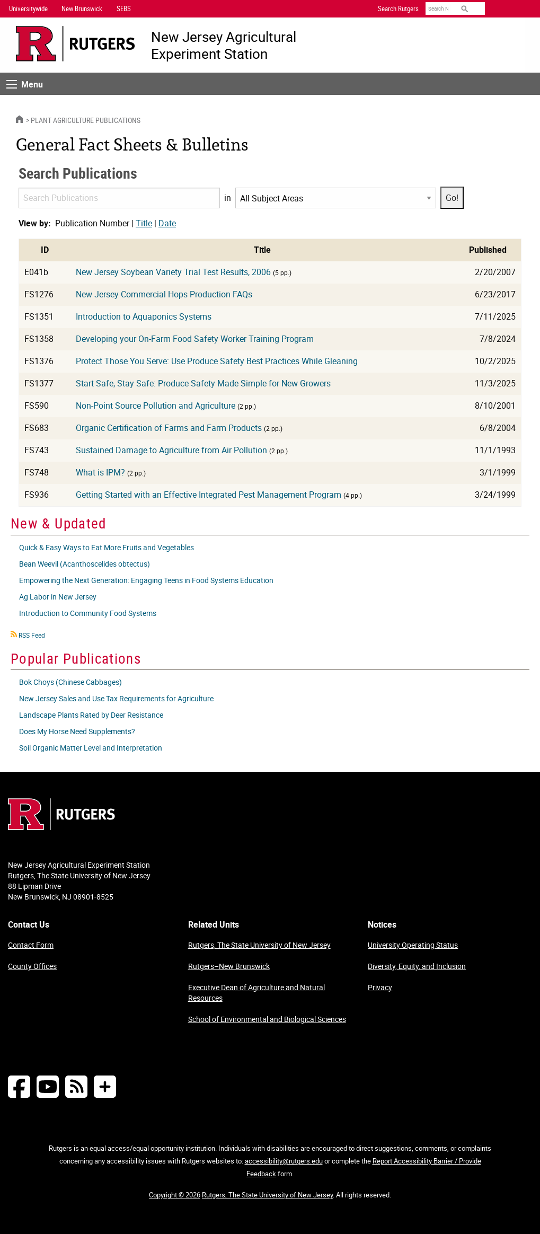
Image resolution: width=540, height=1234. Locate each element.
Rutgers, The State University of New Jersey (259, 945)
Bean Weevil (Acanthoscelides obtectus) (84, 564)
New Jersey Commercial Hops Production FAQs (164, 294)
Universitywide (28, 8)
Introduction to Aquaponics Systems (143, 316)
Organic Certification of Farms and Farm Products (169, 428)
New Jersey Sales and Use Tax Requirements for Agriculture (116, 698)
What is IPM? (100, 472)
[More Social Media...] (105, 1086)
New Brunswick (81, 8)
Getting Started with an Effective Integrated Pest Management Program (208, 494)
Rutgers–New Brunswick (229, 966)
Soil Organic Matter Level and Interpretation (90, 748)
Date (167, 223)
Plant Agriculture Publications (85, 120)
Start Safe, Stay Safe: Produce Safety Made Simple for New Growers (203, 383)
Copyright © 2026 (174, 1195)
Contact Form (31, 945)
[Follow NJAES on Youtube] (48, 1086)
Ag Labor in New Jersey (57, 597)
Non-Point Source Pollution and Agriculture (155, 405)
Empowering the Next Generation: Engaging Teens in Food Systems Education (146, 580)
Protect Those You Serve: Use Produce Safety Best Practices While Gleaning (217, 361)
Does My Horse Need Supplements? (77, 731)
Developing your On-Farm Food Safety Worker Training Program (195, 339)
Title (144, 223)
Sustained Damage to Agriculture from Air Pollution (171, 450)
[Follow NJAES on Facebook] (19, 1086)
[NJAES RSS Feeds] (76, 1086)
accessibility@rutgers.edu (284, 1161)
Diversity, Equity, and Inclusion (417, 966)
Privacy (380, 987)
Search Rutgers (398, 8)
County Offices (32, 966)
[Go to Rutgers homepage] (61, 827)
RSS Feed (32, 635)
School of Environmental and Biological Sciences (267, 1019)
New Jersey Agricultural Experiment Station (223, 45)
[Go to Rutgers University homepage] (75, 44)
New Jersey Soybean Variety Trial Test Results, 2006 (173, 272)
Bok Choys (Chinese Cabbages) (70, 682)
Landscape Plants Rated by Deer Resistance (91, 715)
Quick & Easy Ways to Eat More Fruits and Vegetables (106, 547)
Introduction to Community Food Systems (87, 613)
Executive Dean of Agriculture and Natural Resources (256, 992)
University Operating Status (413, 945)
